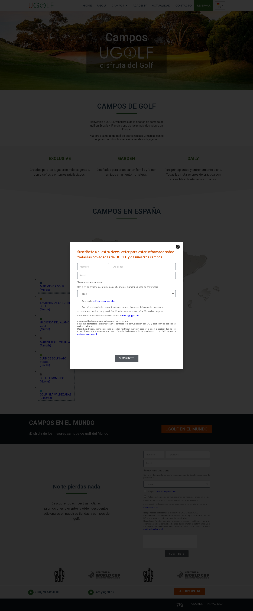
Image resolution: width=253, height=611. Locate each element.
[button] (178, 247)
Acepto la (98, 301)
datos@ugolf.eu (130, 315)
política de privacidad (104, 301)
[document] (126, 305)
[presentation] (104, 346)
